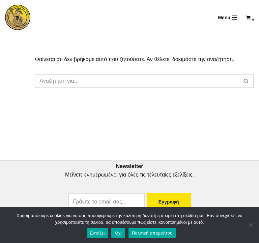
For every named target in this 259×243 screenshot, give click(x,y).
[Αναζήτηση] (137, 81)
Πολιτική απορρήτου (152, 233)
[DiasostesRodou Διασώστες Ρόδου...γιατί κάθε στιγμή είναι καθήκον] (17, 17)
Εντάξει (97, 233)
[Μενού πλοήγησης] (227, 17)
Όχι (118, 233)
